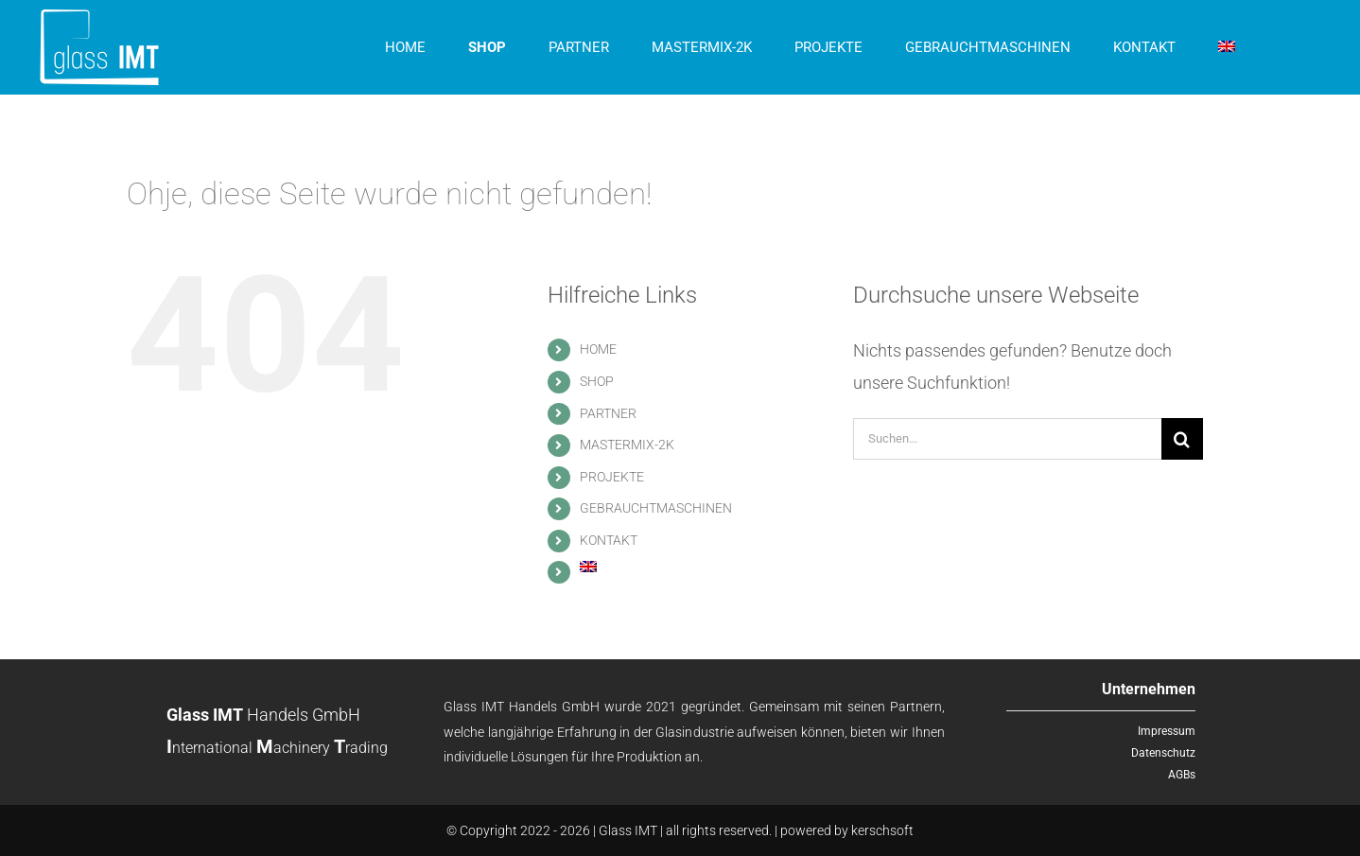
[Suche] (1182, 439)
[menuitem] (1226, 47)
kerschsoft (882, 830)
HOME (598, 349)
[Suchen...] (1007, 439)
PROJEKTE (612, 476)
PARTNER (608, 413)
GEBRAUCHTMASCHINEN (656, 507)
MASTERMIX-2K (627, 444)
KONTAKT (608, 540)
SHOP (597, 381)
